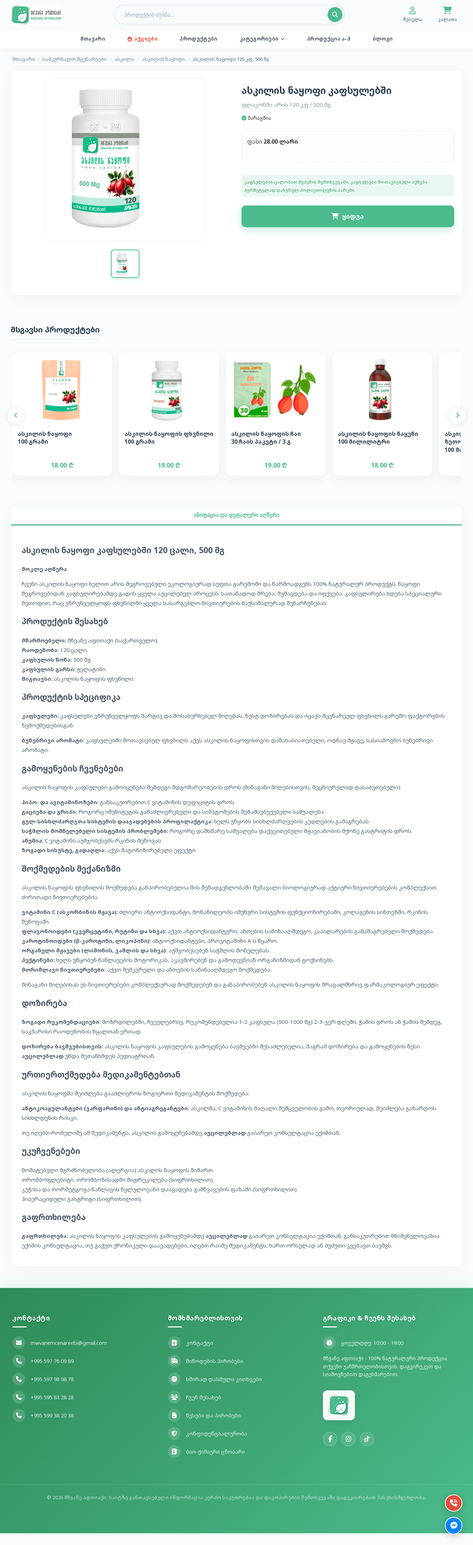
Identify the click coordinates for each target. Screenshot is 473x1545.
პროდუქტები (200, 39)
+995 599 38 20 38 (43, 1427)
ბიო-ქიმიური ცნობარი (206, 1463)
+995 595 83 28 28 (43, 1408)
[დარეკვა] (452, 1499)
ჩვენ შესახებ (194, 1408)
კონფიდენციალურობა (207, 1445)
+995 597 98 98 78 (43, 1390)
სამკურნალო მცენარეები (75, 60)
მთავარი (99, 39)
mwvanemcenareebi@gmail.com (59, 1354)
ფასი (256, 145)
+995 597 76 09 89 (43, 1372)
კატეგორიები (260, 39)
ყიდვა (347, 219)
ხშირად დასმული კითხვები (215, 1390)
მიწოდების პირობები (205, 1372)
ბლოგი (376, 39)
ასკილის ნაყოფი (163, 60)
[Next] (457, 423)
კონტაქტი (190, 1354)
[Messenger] (452, 1524)
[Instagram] (348, 1451)
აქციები (146, 39)
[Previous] (15, 423)
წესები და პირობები (204, 1427)
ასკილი (124, 60)
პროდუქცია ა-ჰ (324, 39)
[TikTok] (367, 1451)
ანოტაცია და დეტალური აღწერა (236, 526)
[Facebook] (330, 1451)
